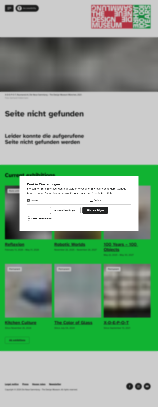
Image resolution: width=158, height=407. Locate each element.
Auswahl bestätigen (65, 210)
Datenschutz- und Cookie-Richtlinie (91, 193)
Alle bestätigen (95, 210)
